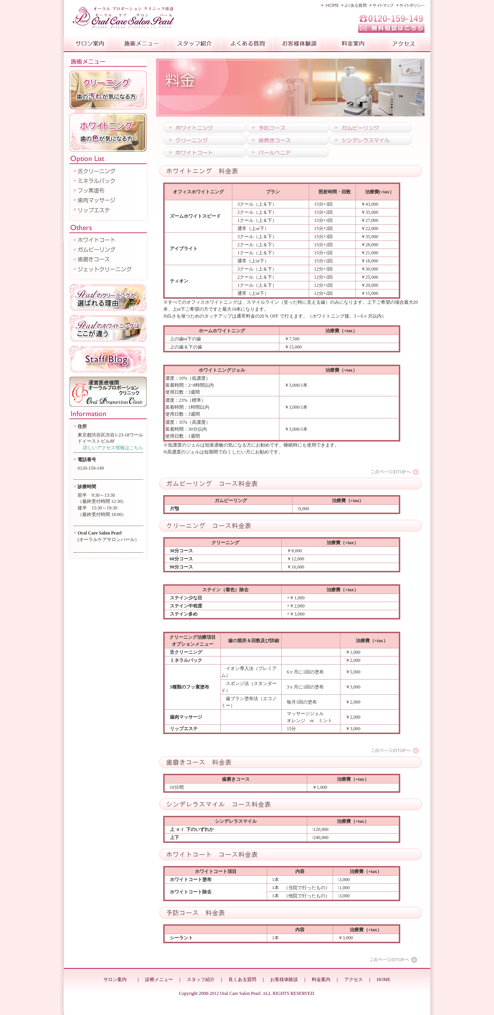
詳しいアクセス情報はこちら (113, 447)
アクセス (353, 979)
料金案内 (321, 979)
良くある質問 (242, 979)
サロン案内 (115, 979)
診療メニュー (159, 979)
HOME (383, 979)
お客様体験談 (284, 979)
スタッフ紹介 (201, 979)
